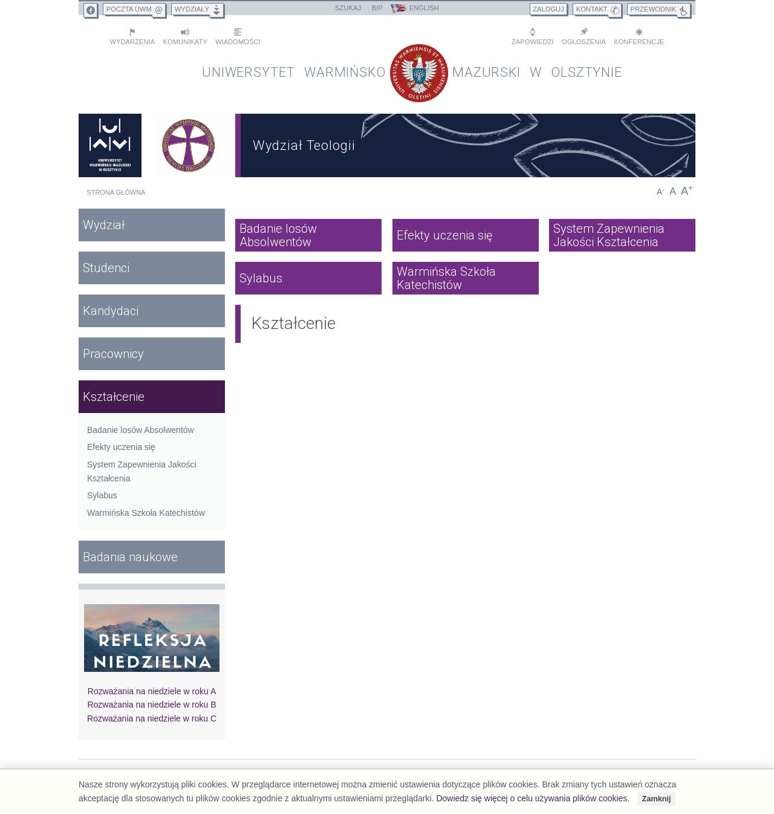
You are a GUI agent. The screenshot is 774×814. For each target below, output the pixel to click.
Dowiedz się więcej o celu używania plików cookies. (532, 798)
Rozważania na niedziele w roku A (152, 688)
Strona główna (115, 190)
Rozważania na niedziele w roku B (151, 702)
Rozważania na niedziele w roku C (151, 715)
